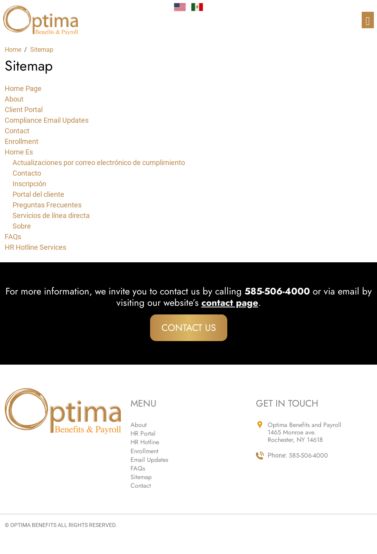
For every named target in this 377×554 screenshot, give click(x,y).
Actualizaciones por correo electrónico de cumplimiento (99, 162)
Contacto (27, 173)
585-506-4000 (308, 455)
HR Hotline (144, 442)
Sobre (22, 226)
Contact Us (188, 327)
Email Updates (149, 459)
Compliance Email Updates (47, 120)
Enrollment (21, 141)
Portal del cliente (38, 194)
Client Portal (24, 109)
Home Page (23, 88)
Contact (17, 131)
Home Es (19, 152)
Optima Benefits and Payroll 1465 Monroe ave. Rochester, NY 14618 (304, 432)
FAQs (13, 236)
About (14, 99)
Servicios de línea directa (51, 215)
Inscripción (29, 184)
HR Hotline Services (35, 247)
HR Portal (143, 433)
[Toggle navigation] (368, 20)
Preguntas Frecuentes (47, 205)
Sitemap (141, 477)
